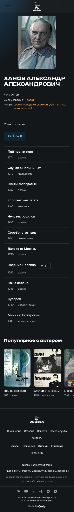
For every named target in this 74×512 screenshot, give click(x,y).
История (29, 430)
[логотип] (37, 6)
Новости (42, 430)
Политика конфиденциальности (51, 477)
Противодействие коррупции (37, 481)
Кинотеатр (57, 445)
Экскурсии (28, 445)
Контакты (37, 437)
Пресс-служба (58, 430)
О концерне (14, 430)
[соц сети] (18, 491)
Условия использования (19, 477)
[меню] (8, 6)
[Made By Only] (37, 506)
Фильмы (43, 445)
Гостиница (37, 452)
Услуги (15, 445)
